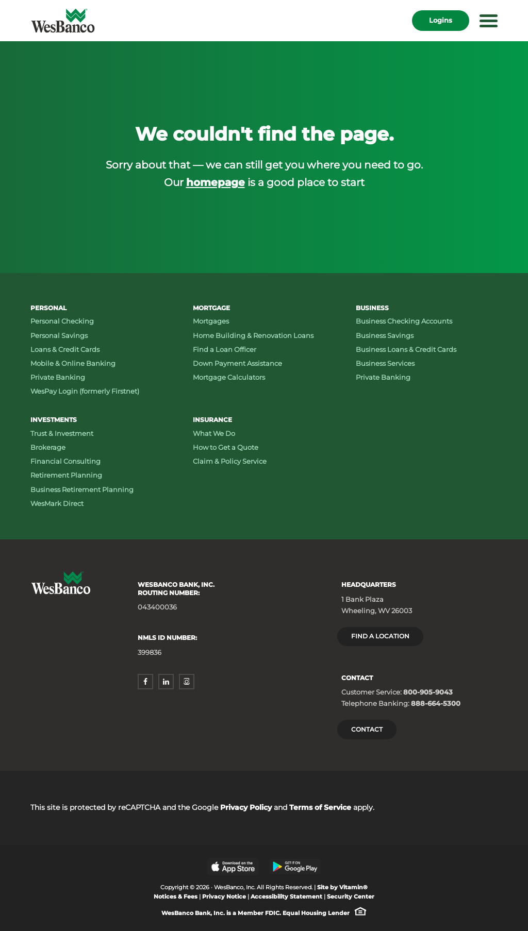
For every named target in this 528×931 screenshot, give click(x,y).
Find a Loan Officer (224, 349)
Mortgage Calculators (229, 377)
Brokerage (47, 447)
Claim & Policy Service (230, 461)
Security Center (350, 896)
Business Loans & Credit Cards (406, 349)
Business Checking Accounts (404, 321)
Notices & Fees (175, 896)
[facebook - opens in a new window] (145, 681)
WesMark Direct (57, 503)
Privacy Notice (224, 896)
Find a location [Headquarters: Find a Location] (380, 636)
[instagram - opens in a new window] (186, 681)
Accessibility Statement (286, 896)
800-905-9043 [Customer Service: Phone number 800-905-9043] (428, 692)
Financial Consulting (65, 461)
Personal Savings (59, 335)
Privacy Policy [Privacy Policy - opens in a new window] (246, 807)
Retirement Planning (66, 475)
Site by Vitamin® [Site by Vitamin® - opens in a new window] (342, 887)
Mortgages (211, 321)
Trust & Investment (61, 433)
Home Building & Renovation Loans (253, 335)
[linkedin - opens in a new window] (166, 681)
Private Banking (57, 377)
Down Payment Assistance (237, 363)
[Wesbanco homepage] (62, 20)
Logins (440, 20)
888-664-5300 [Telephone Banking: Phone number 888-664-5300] (435, 703)
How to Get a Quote (225, 447)
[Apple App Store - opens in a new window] (233, 866)
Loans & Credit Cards (65, 349)
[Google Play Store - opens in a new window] (295, 866)
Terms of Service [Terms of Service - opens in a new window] (320, 807)
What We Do (214, 433)
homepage (215, 182)
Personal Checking (62, 321)
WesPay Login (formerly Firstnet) (84, 391)
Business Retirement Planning (82, 489)
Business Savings (385, 335)
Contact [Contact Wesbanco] (367, 729)
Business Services (385, 363)
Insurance (212, 420)
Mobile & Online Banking (73, 363)
